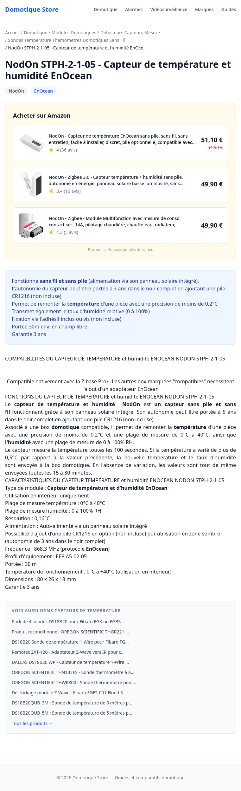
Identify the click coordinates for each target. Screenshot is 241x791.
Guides (228, 9)
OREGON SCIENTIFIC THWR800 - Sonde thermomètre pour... (74, 682)
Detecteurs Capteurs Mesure (130, 32)
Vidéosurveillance (168, 9)
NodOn (16, 91)
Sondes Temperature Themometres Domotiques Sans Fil (66, 40)
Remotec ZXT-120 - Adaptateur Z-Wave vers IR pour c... (68, 652)
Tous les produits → (32, 723)
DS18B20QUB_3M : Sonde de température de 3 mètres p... (72, 703)
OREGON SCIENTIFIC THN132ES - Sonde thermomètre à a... (73, 672)
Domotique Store (32, 9)
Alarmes (134, 9)
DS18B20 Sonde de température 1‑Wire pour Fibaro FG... (70, 642)
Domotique (105, 9)
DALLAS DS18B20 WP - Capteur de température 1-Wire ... (70, 662)
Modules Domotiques (74, 32)
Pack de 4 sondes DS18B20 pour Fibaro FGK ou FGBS (66, 622)
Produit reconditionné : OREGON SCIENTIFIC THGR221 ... (70, 632)
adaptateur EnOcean (134, 389)
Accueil (12, 32)
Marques (204, 9)
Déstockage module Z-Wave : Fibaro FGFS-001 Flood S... (69, 693)
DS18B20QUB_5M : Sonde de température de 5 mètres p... (72, 713)
